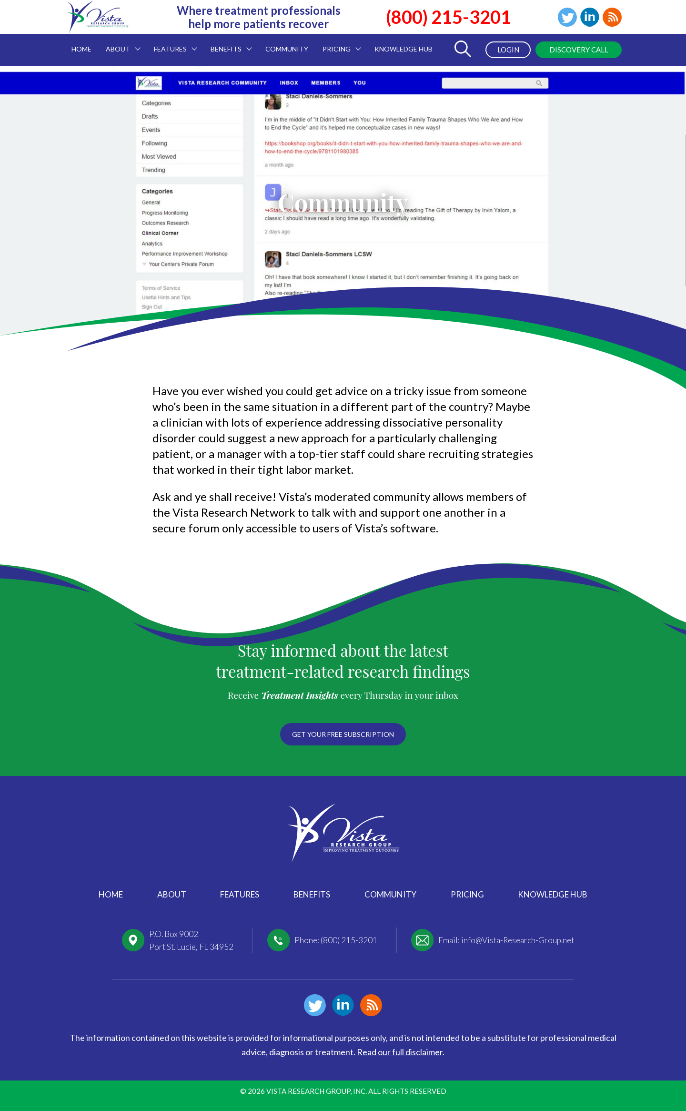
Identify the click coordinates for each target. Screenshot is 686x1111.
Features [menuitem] (172, 43)
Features (239, 894)
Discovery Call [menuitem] (578, 49)
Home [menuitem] (81, 49)
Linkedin (589, 17)
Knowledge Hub (552, 894)
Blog (612, 17)
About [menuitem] (120, 43)
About (171, 894)
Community (390, 894)
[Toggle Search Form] (462, 50)
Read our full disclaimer (400, 1052)
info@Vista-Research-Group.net (517, 940)
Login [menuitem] (508, 49)
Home (111, 894)
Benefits (311, 894)
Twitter (567, 17)
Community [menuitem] (286, 49)
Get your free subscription (343, 734)
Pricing (467, 894)
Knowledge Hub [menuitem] (403, 49)
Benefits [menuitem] (227, 43)
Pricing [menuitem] (338, 43)
